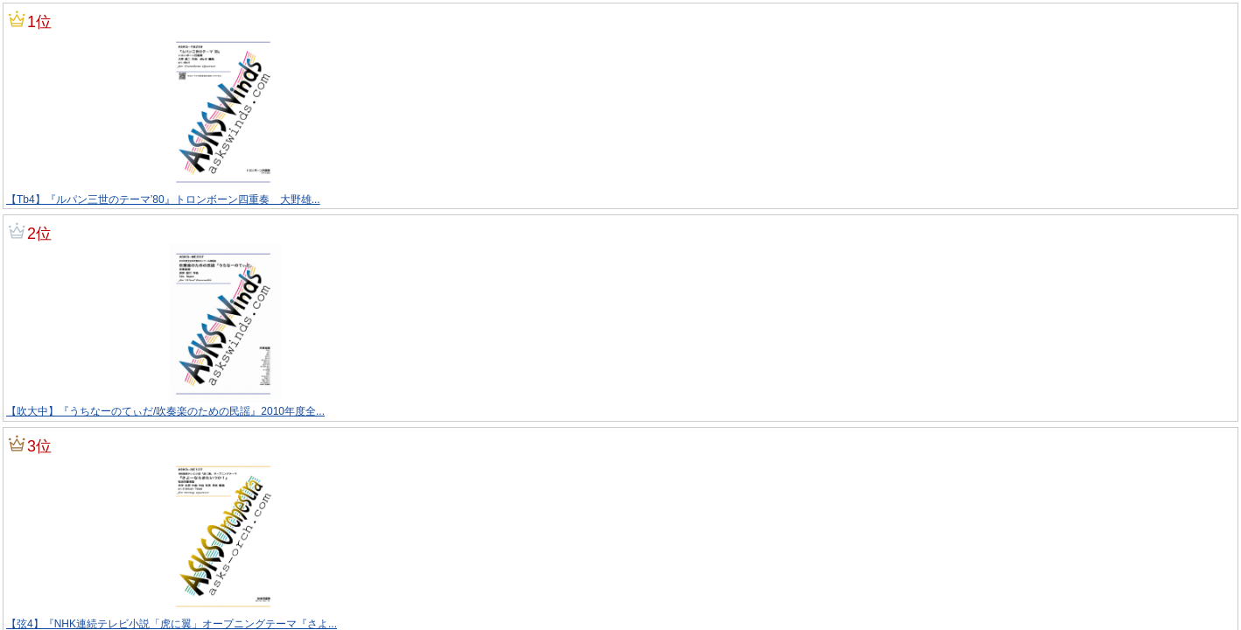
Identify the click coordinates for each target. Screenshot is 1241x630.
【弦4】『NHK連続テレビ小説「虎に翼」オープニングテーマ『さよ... (171, 624)
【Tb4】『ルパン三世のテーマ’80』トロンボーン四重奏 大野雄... (163, 199)
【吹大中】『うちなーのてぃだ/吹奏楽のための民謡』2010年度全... (165, 411)
